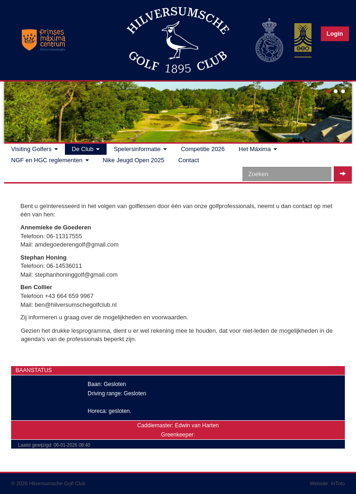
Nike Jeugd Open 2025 (134, 160)
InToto (338, 483)
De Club (86, 149)
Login (335, 33)
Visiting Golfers (34, 149)
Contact (188, 160)
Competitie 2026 (203, 149)
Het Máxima (258, 149)
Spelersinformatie (140, 149)
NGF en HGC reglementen (50, 160)
